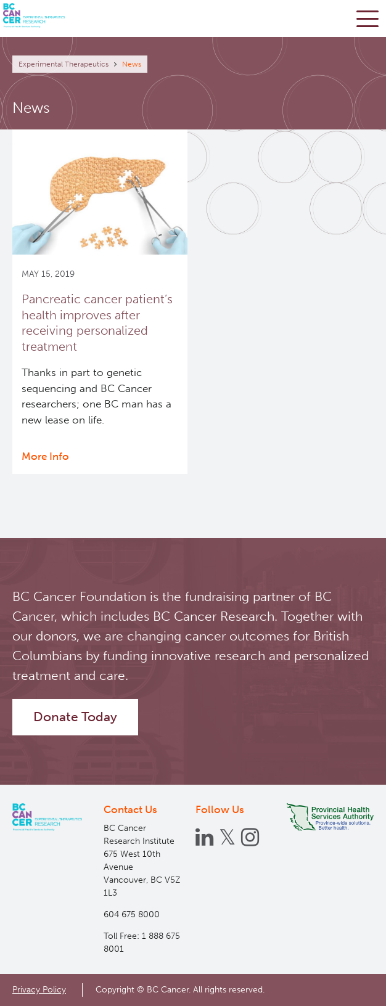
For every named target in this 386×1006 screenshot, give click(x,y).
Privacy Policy (39, 989)
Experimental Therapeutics (63, 64)
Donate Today (75, 717)
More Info (45, 456)
